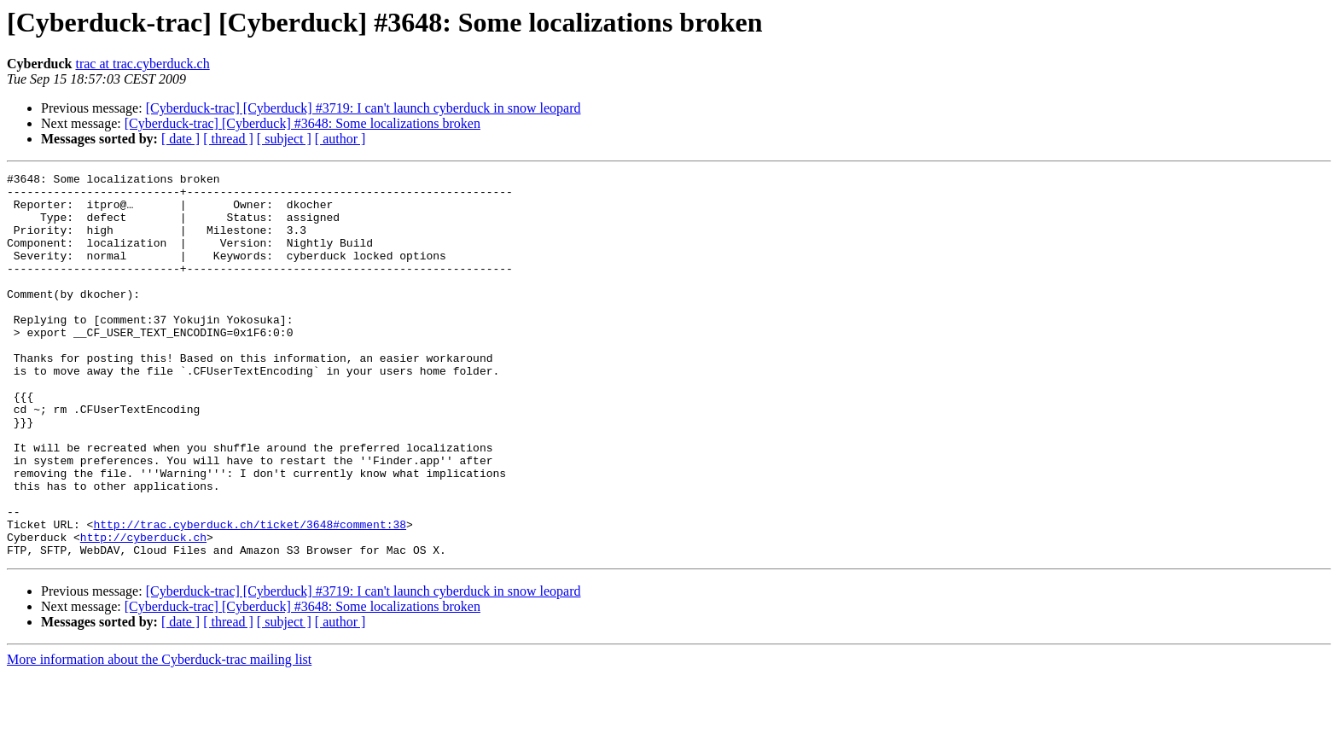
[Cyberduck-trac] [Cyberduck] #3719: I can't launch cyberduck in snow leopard (363, 108)
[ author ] (340, 138)
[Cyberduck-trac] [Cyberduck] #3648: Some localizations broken (302, 123)
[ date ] (180, 138)
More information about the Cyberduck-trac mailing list (159, 736)
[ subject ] (284, 138)
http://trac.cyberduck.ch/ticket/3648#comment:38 (249, 595)
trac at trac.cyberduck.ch (142, 63)
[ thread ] (228, 138)
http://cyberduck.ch (143, 611)
